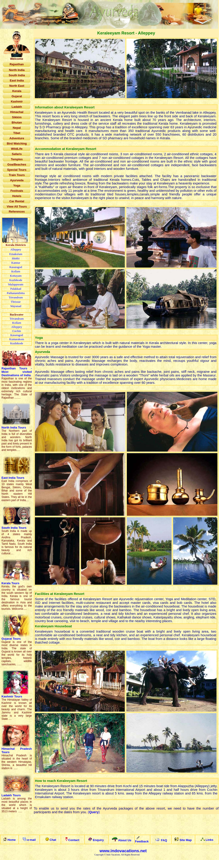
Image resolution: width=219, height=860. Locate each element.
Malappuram (15, 284)
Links (209, 840)
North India (14, 427)
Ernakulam (15, 254)
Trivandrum (16, 297)
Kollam (15, 271)
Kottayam (15, 275)
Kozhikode (15, 280)
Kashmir (12, 696)
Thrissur (16, 301)
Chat (53, 840)
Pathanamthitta (16, 293)
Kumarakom (16, 339)
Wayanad (15, 306)
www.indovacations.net (123, 850)
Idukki (16, 258)
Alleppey (15, 249)
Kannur (15, 262)
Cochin (16, 331)
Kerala (11, 583)
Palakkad (15, 288)
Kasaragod (15, 267)
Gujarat (11, 638)
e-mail (31, 840)
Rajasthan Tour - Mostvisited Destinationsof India (17, 372)
